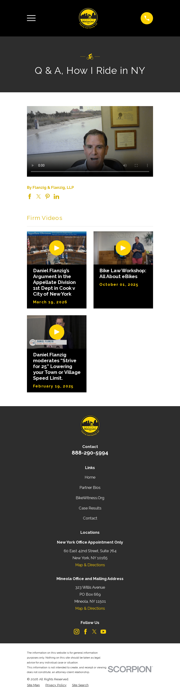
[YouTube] (103, 631)
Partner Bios (90, 487)
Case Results (90, 508)
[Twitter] (94, 631)
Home (90, 477)
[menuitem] (33, 685)
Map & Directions (90, 564)
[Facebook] (85, 631)
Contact (90, 518)
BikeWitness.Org (90, 497)
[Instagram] (76, 631)
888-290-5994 (90, 452)
